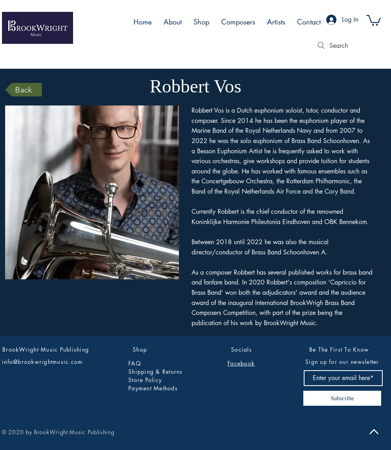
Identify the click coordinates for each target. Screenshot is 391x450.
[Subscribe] (342, 398)
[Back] (23, 89)
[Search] (332, 45)
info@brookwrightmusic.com (42, 361)
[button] (374, 20)
